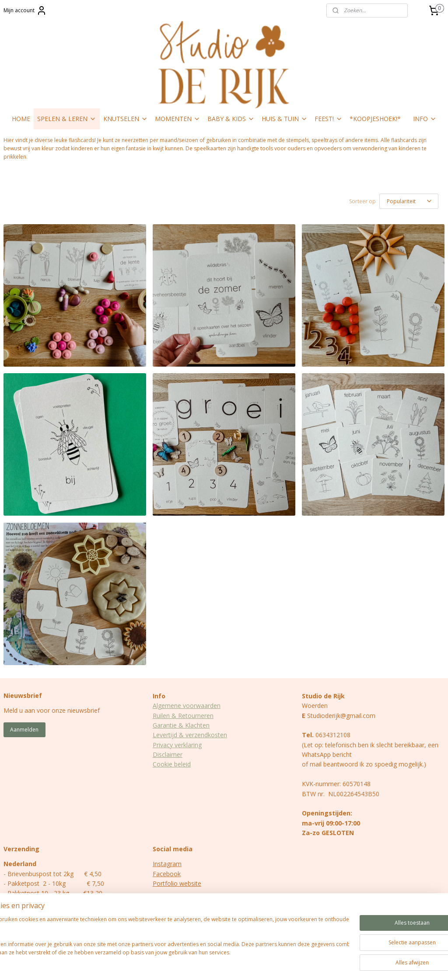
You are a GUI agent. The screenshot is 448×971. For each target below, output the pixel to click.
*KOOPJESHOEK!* (375, 118)
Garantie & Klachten (181, 725)
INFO (425, 118)
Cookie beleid (172, 764)
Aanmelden (24, 729)
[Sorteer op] (409, 201)
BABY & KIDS (231, 118)
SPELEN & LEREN (66, 118)
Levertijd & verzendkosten (190, 735)
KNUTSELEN (125, 118)
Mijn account (25, 10)
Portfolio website (177, 883)
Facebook (167, 874)
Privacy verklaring (177, 745)
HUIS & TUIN (285, 118)
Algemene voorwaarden (186, 705)
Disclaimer (167, 754)
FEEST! (329, 118)
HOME (21, 118)
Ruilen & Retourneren (183, 715)
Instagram (167, 864)
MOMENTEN (177, 118)
